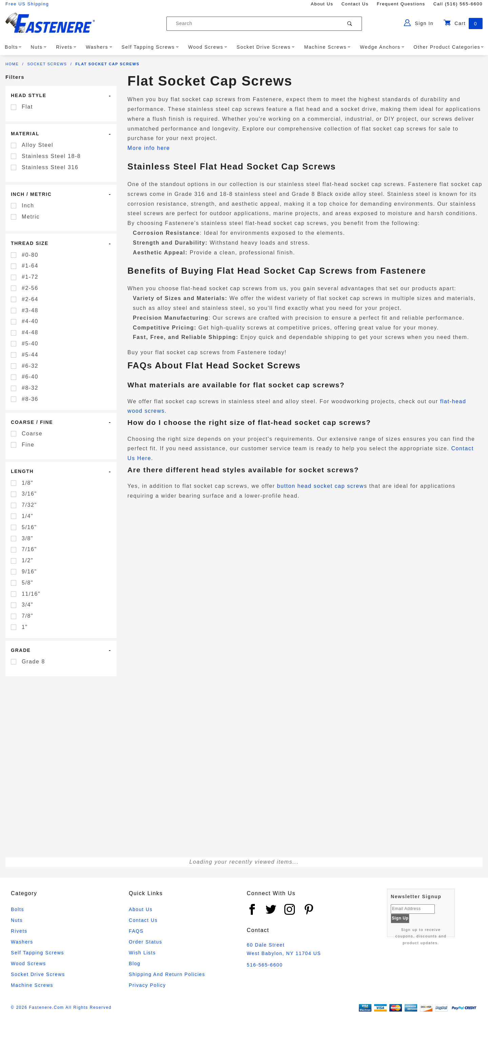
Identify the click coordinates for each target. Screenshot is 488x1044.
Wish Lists (142, 952)
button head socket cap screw (320, 486)
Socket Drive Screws (266, 47)
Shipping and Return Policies (167, 974)
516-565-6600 (265, 965)
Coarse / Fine (32, 422)
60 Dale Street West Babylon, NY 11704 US (284, 949)
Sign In (418, 22)
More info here (148, 148)
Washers (99, 47)
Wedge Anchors (382, 47)
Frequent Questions (401, 3)
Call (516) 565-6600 (458, 3)
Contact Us (354, 3)
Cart (463, 23)
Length (22, 471)
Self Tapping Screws (150, 47)
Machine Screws (327, 47)
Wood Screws (207, 47)
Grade (21, 650)
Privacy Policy (147, 985)
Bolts (13, 47)
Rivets (66, 47)
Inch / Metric (31, 194)
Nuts (38, 47)
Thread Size (29, 243)
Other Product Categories (448, 47)
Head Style (28, 95)
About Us (322, 3)
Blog (134, 963)
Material (25, 133)
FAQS (136, 931)
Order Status (145, 942)
